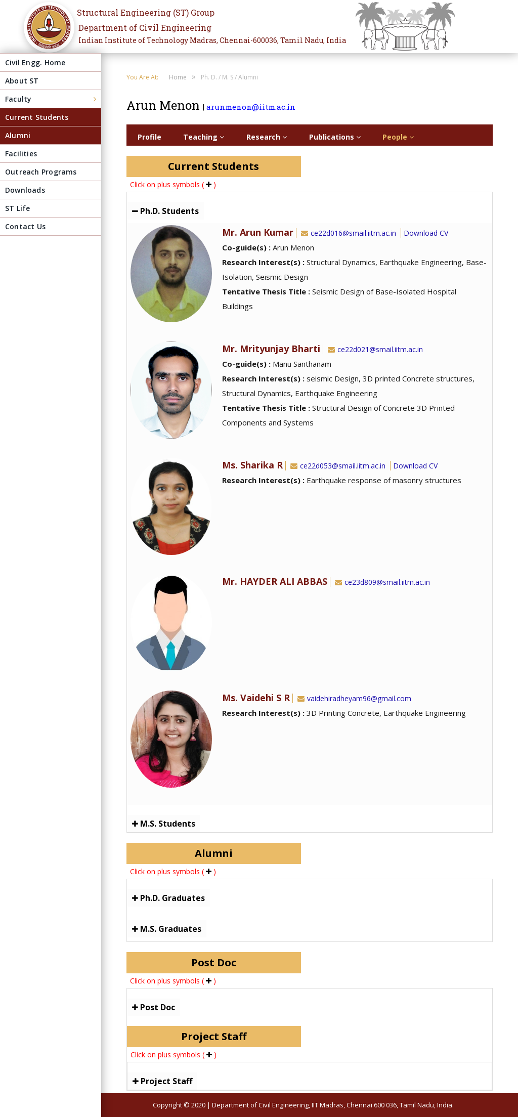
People (398, 137)
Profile (149, 137)
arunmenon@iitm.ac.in (250, 107)
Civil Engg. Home (35, 62)
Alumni (17, 135)
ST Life (17, 208)
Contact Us (25, 226)
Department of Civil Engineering (144, 27)
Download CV (426, 233)
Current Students (36, 117)
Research (266, 137)
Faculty (18, 99)
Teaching (203, 137)
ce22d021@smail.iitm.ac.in (374, 349)
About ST (22, 80)
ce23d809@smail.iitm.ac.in (381, 582)
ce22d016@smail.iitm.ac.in (347, 233)
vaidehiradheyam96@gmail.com (353, 698)
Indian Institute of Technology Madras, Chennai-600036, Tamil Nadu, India (212, 40)
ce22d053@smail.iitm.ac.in (336, 465)
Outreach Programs (41, 172)
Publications (335, 137)
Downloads (25, 190)
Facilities (21, 153)
